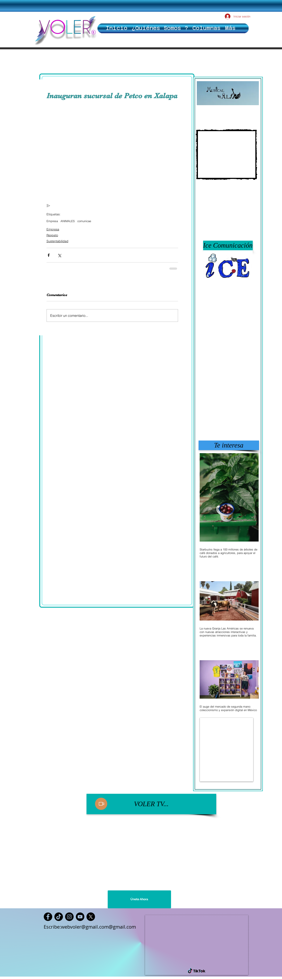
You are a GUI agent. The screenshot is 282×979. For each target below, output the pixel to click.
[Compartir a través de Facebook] (49, 255)
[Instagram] (69, 916)
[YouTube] (80, 916)
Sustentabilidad (57, 241)
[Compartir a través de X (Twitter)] (59, 255)
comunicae (84, 221)
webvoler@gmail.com (85, 927)
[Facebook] (48, 916)
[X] (91, 916)
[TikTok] (58, 916)
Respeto (52, 235)
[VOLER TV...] (151, 804)
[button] (228, 245)
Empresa (52, 221)
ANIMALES (68, 221)
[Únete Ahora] (139, 899)
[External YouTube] (226, 154)
